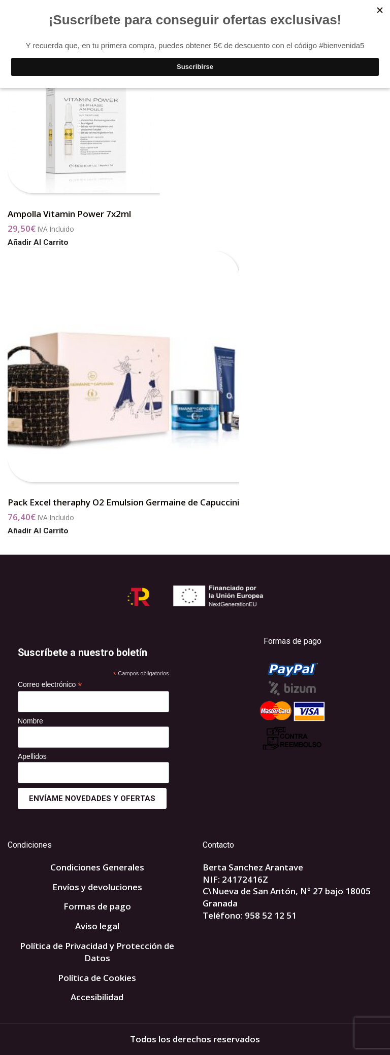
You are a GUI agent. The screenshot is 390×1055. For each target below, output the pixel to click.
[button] (38, 242)
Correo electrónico (50, 684)
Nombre (30, 721)
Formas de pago (97, 906)
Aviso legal (97, 926)
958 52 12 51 (271, 915)
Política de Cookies (97, 978)
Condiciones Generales (97, 867)
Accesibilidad (97, 997)
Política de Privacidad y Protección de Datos (97, 952)
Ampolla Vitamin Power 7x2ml (69, 214)
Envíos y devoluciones (97, 887)
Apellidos (32, 756)
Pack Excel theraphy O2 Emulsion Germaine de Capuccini (123, 502)
